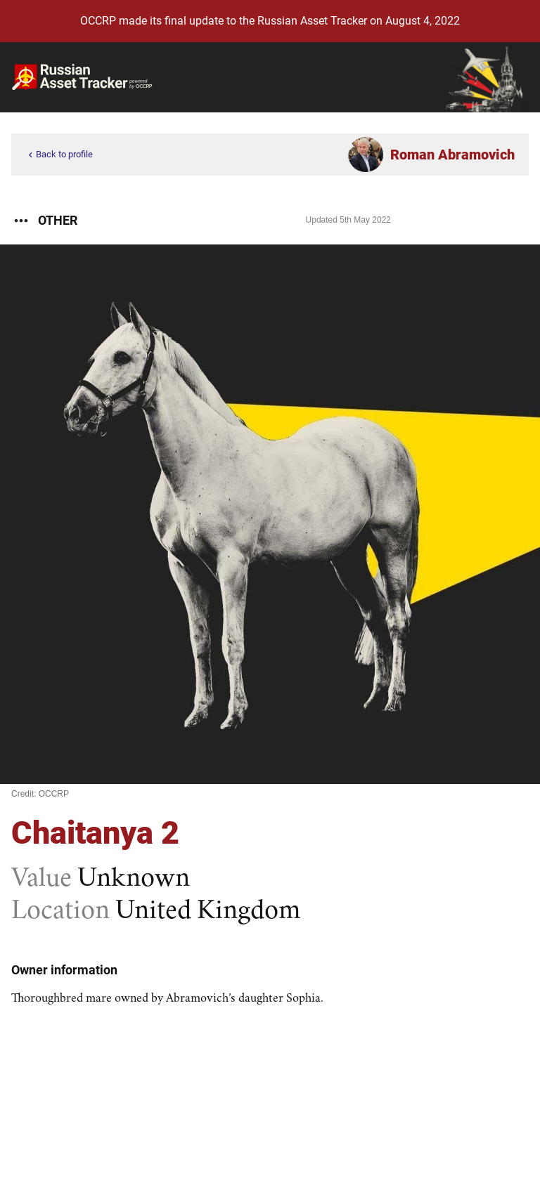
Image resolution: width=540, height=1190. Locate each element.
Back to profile (59, 155)
